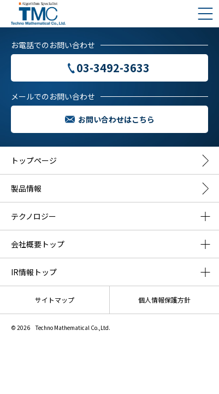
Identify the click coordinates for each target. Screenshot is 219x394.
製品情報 (26, 188)
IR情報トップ (34, 271)
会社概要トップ (37, 244)
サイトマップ (54, 299)
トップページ (34, 160)
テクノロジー (33, 216)
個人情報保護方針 (164, 299)
